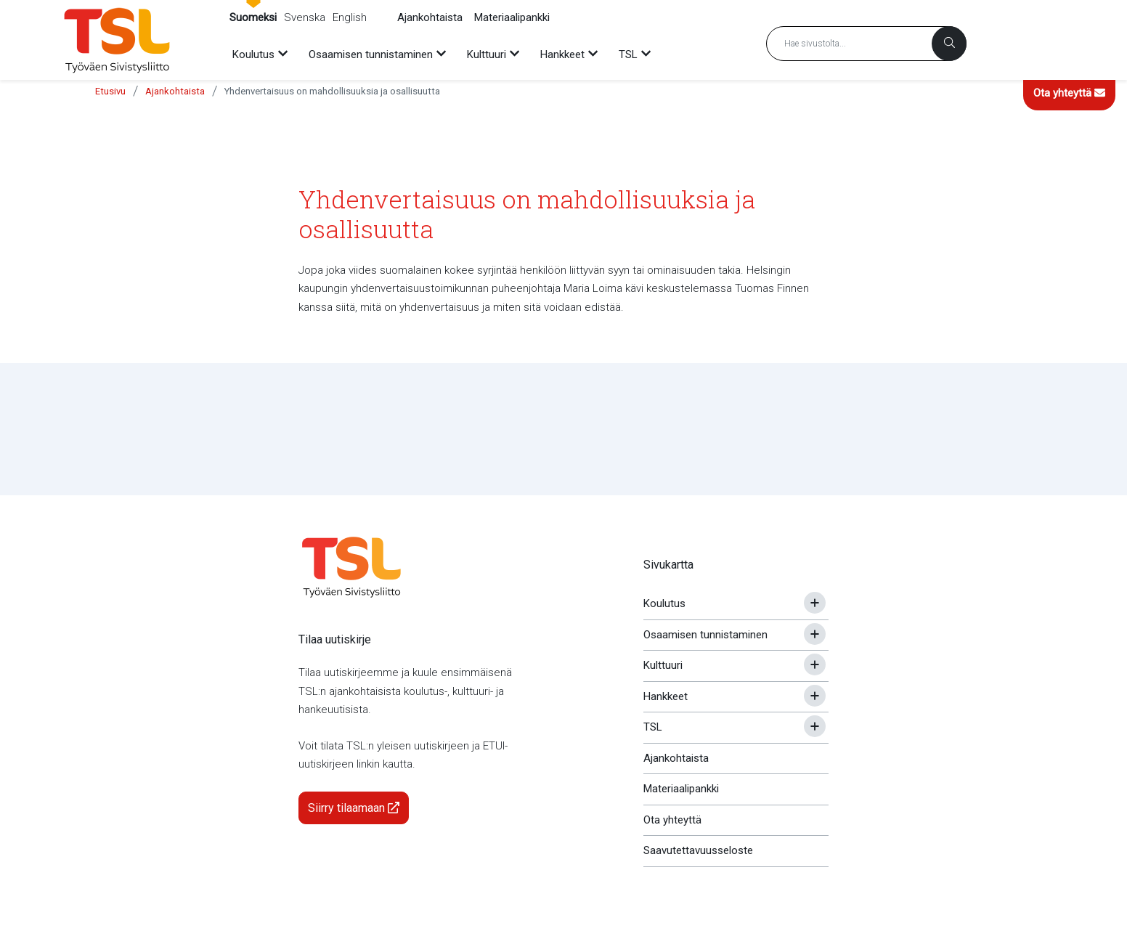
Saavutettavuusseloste (698, 850)
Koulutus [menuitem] (253, 54)
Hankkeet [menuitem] (562, 54)
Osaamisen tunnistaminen (705, 634)
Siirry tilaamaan (353, 808)
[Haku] (949, 43)
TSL (652, 726)
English (350, 17)
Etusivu (110, 91)
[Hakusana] (866, 43)
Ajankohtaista (430, 17)
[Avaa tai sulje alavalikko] (815, 603)
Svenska (304, 17)
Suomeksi (253, 17)
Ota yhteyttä (1069, 92)
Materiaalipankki (512, 17)
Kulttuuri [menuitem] (486, 54)
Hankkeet (665, 696)
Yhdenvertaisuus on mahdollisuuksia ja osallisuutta (332, 91)
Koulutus (664, 603)
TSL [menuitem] (628, 54)
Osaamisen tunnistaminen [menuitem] (371, 54)
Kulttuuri (663, 665)
